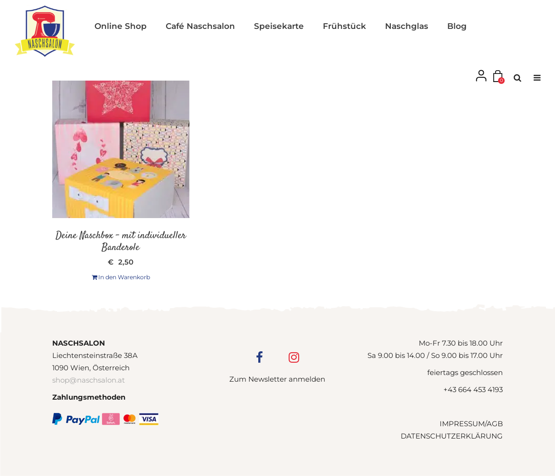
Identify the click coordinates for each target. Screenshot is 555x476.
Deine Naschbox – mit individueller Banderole (121, 242)
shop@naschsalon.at (88, 379)
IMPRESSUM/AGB (471, 423)
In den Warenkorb (121, 277)
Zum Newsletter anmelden (277, 379)
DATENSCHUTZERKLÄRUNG (452, 435)
